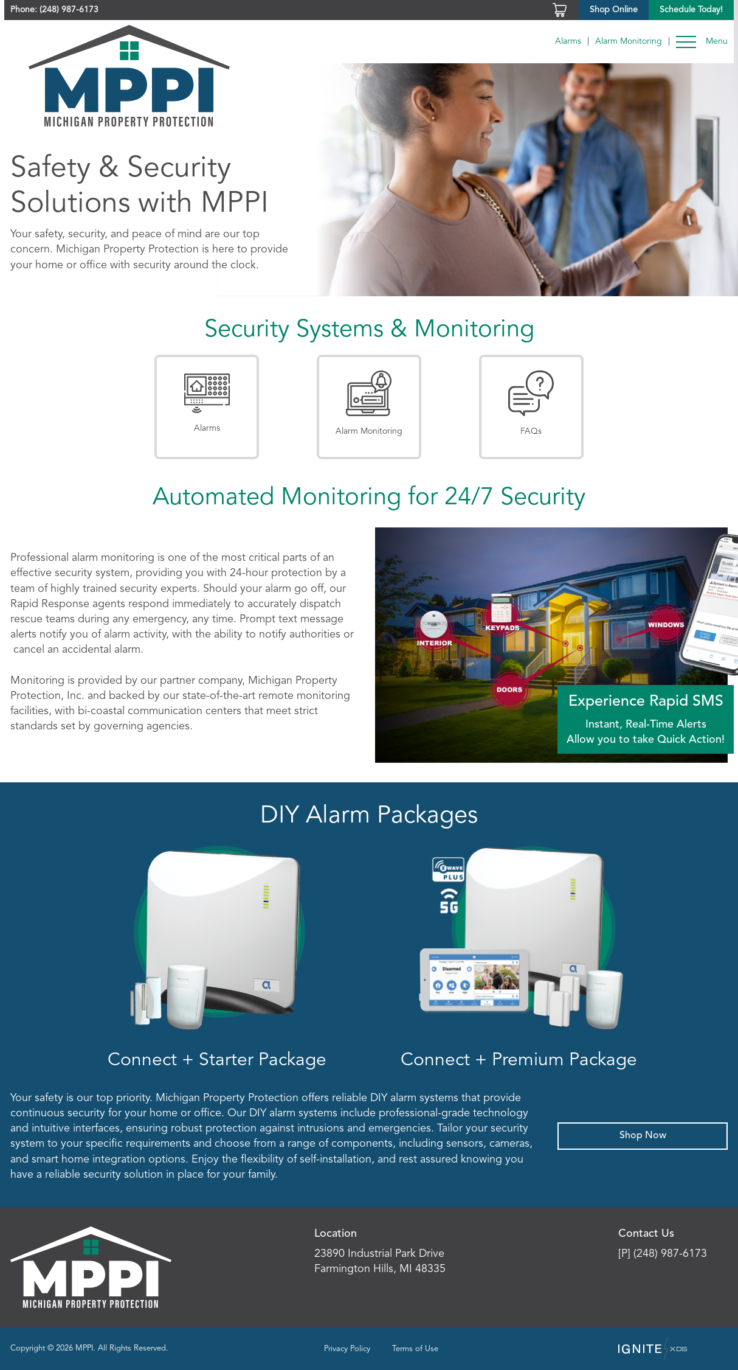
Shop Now (642, 1136)
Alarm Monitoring (628, 41)
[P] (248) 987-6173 (662, 1253)
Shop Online (614, 9)
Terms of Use (415, 1349)
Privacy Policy (347, 1349)
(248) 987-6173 (69, 9)
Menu (717, 41)
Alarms (568, 41)
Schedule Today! (691, 9)
